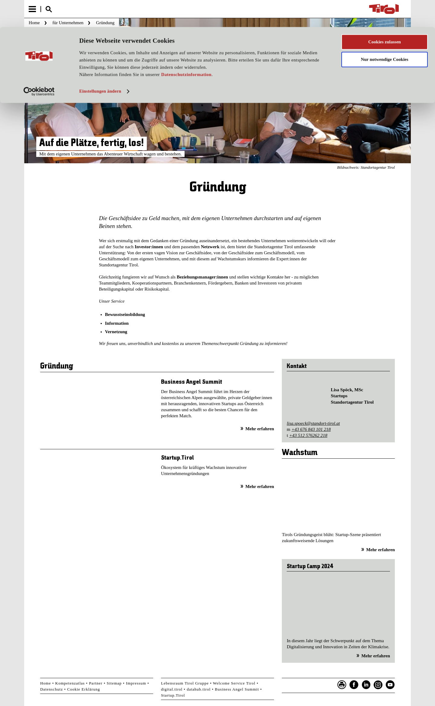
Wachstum (299, 453)
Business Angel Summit (191, 382)
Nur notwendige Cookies (384, 32)
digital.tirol (171, 689)
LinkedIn (366, 684)
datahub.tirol (199, 689)
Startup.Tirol (177, 458)
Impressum (136, 683)
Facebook (354, 684)
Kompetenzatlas (70, 683)
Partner (96, 683)
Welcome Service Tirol (234, 683)
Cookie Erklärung (83, 689)
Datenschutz (51, 689)
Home (45, 683)
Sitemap (114, 683)
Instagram (378, 684)
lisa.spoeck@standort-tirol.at (313, 423)
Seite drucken (341, 684)
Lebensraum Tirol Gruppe (185, 683)
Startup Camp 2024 (310, 566)
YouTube (390, 684)
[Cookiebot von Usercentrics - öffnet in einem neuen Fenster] (39, 64)
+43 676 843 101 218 (311, 429)
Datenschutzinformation (186, 47)
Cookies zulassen (384, 14)
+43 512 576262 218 (308, 435)
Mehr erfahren (259, 428)
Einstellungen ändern (100, 64)
